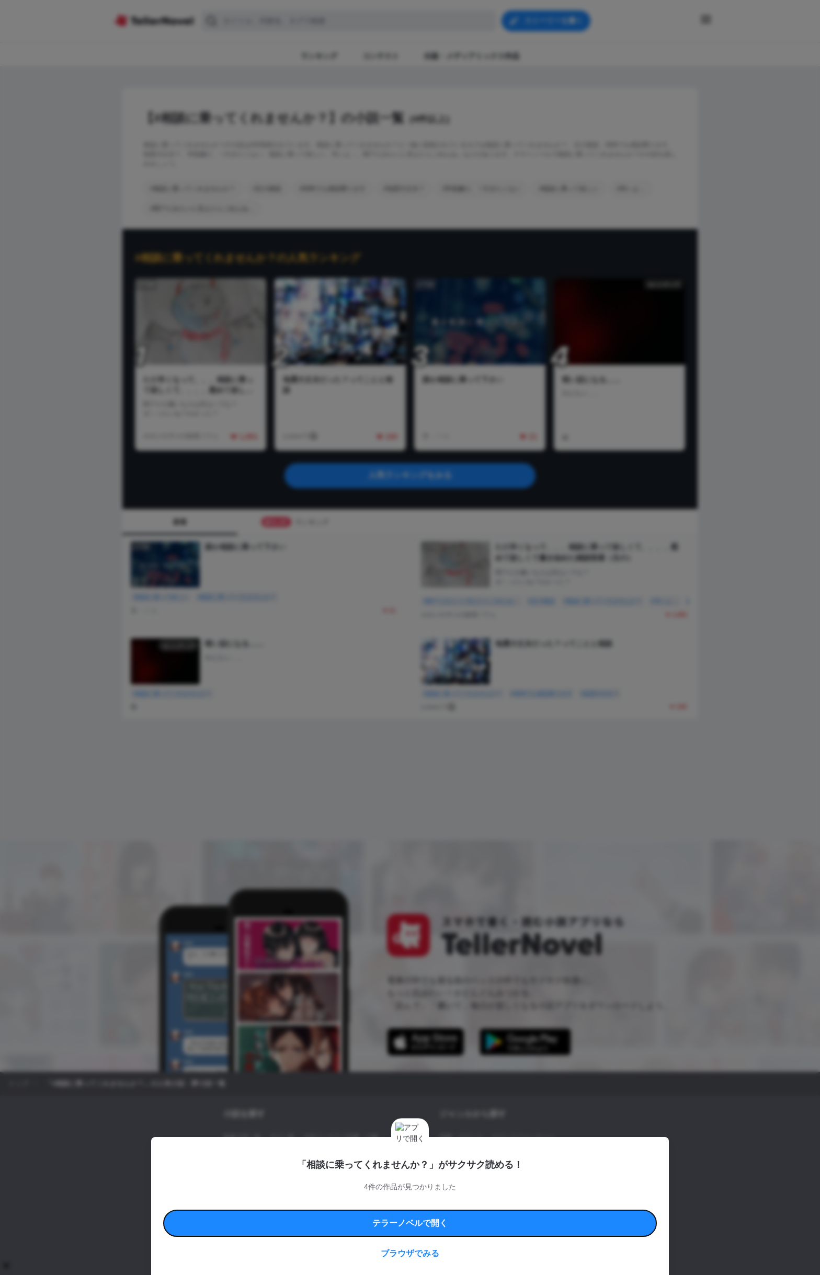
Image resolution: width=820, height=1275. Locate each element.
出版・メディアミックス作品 (264, 1155)
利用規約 (253, 1202)
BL (443, 1173)
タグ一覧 (281, 1137)
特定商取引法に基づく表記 (506, 1202)
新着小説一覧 (242, 1137)
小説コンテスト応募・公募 (340, 1137)
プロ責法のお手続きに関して (403, 1214)
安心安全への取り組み (440, 1202)
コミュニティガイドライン (374, 1202)
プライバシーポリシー (472, 1214)
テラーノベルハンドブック (303, 1202)
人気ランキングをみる (410, 474)
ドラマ (464, 1173)
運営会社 (516, 1214)
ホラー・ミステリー (553, 1155)
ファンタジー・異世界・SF (477, 1155)
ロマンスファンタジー (523, 1137)
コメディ (495, 1173)
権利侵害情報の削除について (327, 1214)
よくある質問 (561, 1202)
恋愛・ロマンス (461, 1137)
